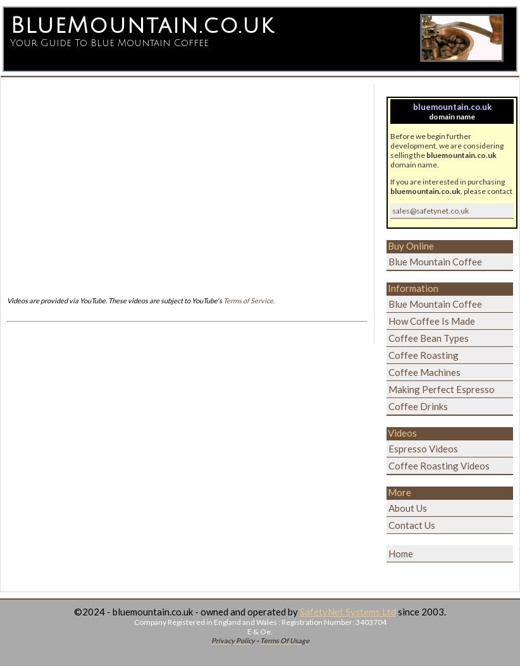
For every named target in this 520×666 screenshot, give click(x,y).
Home (400, 553)
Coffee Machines (424, 372)
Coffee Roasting (423, 355)
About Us (407, 508)
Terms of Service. (249, 300)
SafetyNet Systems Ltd (348, 611)
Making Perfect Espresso (441, 389)
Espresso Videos (423, 448)
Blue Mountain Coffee (435, 261)
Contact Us (411, 525)
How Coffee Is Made (431, 321)
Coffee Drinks (418, 406)
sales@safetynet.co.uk (430, 210)
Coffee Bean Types (428, 338)
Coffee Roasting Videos (439, 465)
